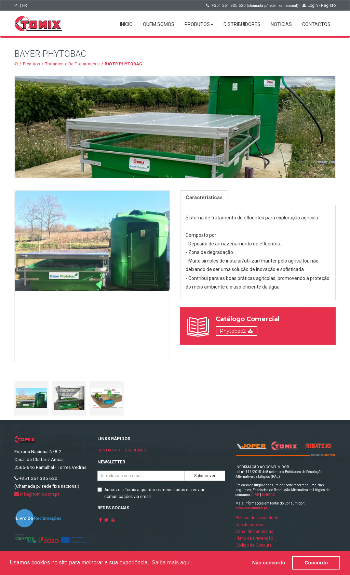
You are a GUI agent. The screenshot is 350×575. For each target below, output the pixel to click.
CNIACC (268, 495)
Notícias (281, 24)
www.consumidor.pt (251, 508)
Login (313, 5)
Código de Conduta (253, 545)
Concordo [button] (316, 562)
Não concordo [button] (268, 562)
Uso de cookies (249, 524)
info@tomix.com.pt (36, 494)
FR (24, 5)
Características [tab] (204, 197)
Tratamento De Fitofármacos (72, 64)
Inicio (126, 24)
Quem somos (158, 24)
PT (16, 5)
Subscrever (204, 475)
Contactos (316, 24)
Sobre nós (135, 450)
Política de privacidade (256, 517)
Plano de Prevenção (254, 538)
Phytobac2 (233, 331)
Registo (328, 5)
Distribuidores (242, 24)
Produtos (199, 24)
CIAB (255, 495)
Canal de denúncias (254, 531)
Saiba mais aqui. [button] (172, 562)
